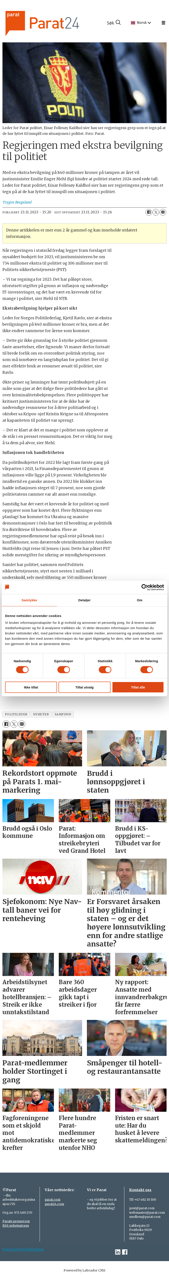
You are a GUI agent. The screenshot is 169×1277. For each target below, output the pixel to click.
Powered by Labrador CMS (84, 1270)
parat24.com (54, 1204)
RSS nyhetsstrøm (15, 1226)
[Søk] (113, 23)
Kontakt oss (140, 1190)
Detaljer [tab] (84, 600)
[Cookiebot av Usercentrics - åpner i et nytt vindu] (144, 587)
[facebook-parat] (124, 1252)
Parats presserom (16, 1221)
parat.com (52, 1200)
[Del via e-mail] (163, 212)
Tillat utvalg (84, 687)
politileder (16, 714)
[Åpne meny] (163, 23)
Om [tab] (139, 600)
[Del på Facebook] (148, 212)
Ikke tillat (31, 687)
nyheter (41, 714)
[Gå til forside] (54, 23)
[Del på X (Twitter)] (155, 212)
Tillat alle (138, 687)
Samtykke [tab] (29, 600)
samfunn (63, 714)
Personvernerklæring (23, 1249)
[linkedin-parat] (117, 1252)
